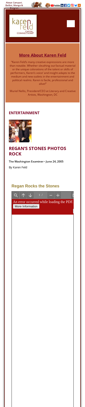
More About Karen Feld (42, 55)
